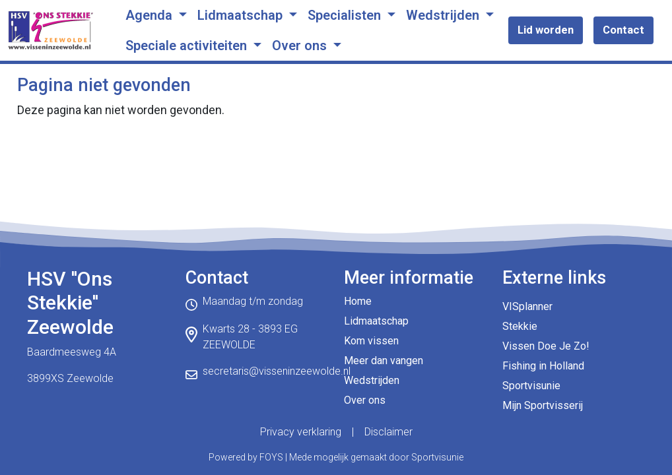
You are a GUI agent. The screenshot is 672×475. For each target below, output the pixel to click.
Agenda (150, 15)
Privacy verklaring (300, 432)
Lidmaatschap (241, 15)
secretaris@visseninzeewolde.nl (277, 371)
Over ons (301, 45)
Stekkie (519, 326)
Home (358, 301)
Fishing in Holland (543, 366)
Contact (623, 29)
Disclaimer (388, 432)
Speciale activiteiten (187, 45)
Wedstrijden (444, 15)
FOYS (271, 457)
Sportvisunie (531, 385)
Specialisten (346, 15)
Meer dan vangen (383, 360)
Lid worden (546, 29)
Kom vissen (371, 340)
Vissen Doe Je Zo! (545, 346)
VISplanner (527, 306)
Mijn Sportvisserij (542, 405)
